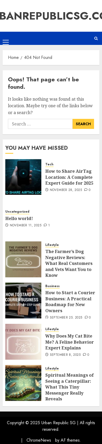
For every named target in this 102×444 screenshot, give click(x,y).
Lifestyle (52, 245)
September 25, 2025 (66, 318)
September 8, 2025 (65, 355)
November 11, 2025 (25, 225)
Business (52, 286)
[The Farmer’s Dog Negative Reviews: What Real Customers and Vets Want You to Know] (23, 259)
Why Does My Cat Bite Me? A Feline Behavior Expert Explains (69, 342)
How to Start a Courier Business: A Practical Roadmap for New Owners (70, 301)
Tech (49, 164)
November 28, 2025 (66, 190)
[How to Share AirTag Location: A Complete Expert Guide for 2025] (23, 177)
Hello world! (19, 218)
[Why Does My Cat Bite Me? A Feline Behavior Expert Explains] (23, 342)
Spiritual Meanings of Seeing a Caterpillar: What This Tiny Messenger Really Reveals (69, 387)
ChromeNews (38, 440)
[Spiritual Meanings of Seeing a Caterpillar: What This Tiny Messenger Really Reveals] (23, 383)
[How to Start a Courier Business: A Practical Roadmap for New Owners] (23, 301)
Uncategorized (17, 211)
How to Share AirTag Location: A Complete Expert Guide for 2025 (69, 177)
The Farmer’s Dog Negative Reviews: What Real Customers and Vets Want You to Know (68, 263)
